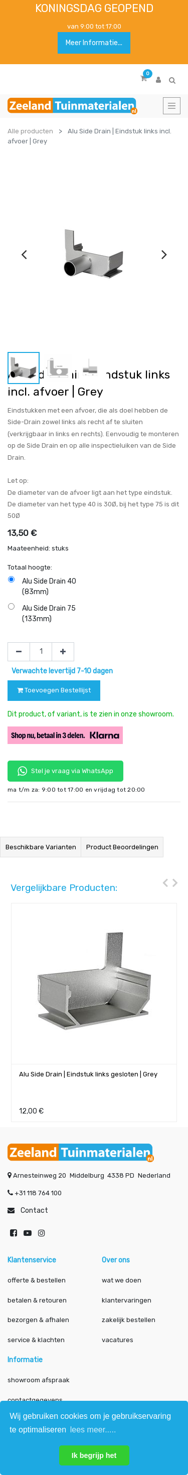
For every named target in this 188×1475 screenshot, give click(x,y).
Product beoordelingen (122, 847)
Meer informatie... (94, 43)
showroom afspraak (39, 1380)
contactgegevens (35, 1400)
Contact (34, 1210)
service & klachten (36, 1340)
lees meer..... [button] (93, 1429)
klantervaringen (126, 1300)
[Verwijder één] (19, 651)
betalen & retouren (37, 1300)
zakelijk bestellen (128, 1320)
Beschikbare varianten (41, 847)
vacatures (117, 1340)
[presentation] (24, 254)
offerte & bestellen (37, 1280)
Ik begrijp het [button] (94, 1455)
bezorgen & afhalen (38, 1320)
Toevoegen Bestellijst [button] (54, 690)
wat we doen (121, 1280)
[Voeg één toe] (63, 651)
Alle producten (30, 131)
